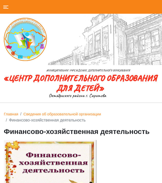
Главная (11, 114)
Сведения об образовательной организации (62, 114)
